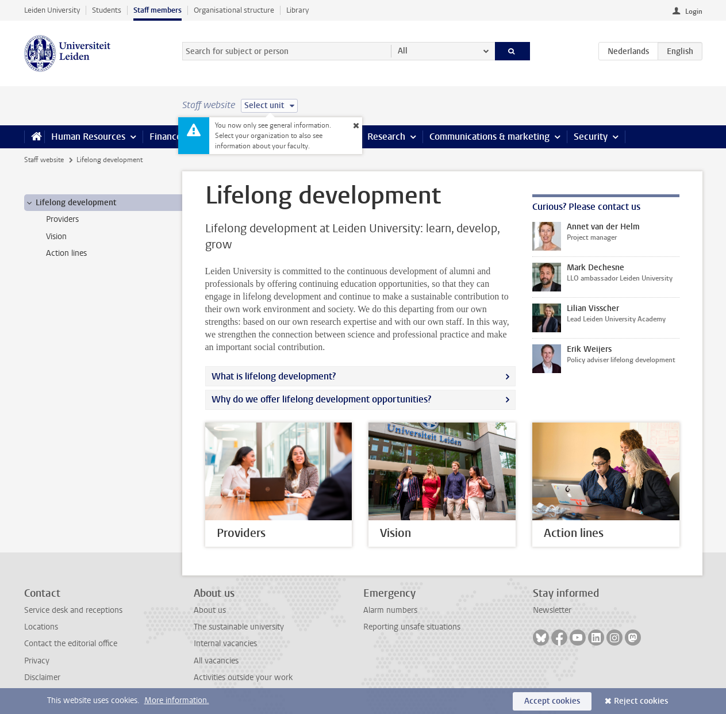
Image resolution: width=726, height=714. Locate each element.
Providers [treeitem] (62, 219)
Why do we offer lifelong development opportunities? (321, 399)
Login (693, 11)
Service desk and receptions (73, 610)
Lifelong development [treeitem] (70, 203)
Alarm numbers (390, 610)
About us (210, 610)
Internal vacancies (225, 643)
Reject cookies (641, 701)
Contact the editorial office (70, 643)
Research (386, 136)
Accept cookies (552, 701)
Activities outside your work (243, 677)
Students (106, 10)
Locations (41, 626)
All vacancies (216, 660)
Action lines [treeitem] (66, 253)
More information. (176, 700)
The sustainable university (239, 626)
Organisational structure (234, 10)
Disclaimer (42, 677)
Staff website (44, 159)
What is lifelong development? (274, 376)
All (403, 50)
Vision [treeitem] (56, 236)
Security (591, 136)
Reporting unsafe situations (411, 626)
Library (297, 10)
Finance (165, 136)
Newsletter (552, 610)
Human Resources (88, 136)
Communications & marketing (489, 136)
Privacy (36, 660)
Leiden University (52, 10)
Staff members (157, 10)
